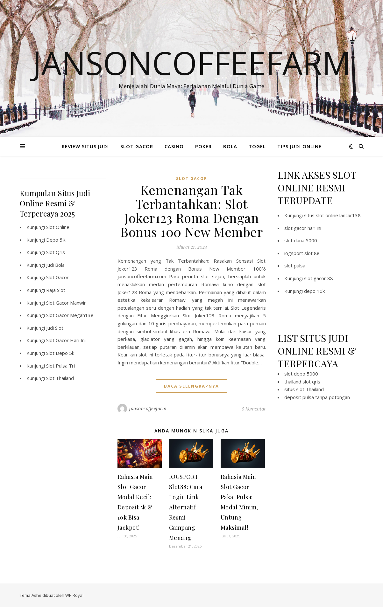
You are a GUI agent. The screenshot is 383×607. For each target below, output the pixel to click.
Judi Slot (54, 328)
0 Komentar (254, 408)
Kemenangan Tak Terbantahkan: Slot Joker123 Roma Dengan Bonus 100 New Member (191, 210)
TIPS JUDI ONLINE (299, 146)
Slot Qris (55, 252)
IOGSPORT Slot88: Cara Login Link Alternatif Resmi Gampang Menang (185, 507)
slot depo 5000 (301, 373)
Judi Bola (55, 265)
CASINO (174, 146)
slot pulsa (294, 265)
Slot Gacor (57, 277)
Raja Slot (55, 290)
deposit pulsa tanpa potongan (317, 397)
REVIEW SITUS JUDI (85, 146)
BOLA (230, 146)
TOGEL (257, 146)
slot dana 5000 (300, 240)
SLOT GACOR (136, 146)
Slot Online (57, 227)
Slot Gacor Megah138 (70, 315)
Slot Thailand (60, 378)
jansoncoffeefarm (147, 408)
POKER (203, 146)
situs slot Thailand (304, 389)
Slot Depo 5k (60, 353)
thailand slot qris (302, 381)
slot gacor (191, 178)
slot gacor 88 (318, 278)
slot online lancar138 (338, 215)
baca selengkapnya (191, 386)
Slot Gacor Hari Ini (66, 340)
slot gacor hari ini (302, 228)
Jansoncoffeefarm (191, 63)
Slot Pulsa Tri (60, 365)
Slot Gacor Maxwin (66, 303)
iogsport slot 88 (302, 253)
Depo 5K (56, 240)
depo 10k (314, 291)
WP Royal (74, 595)
